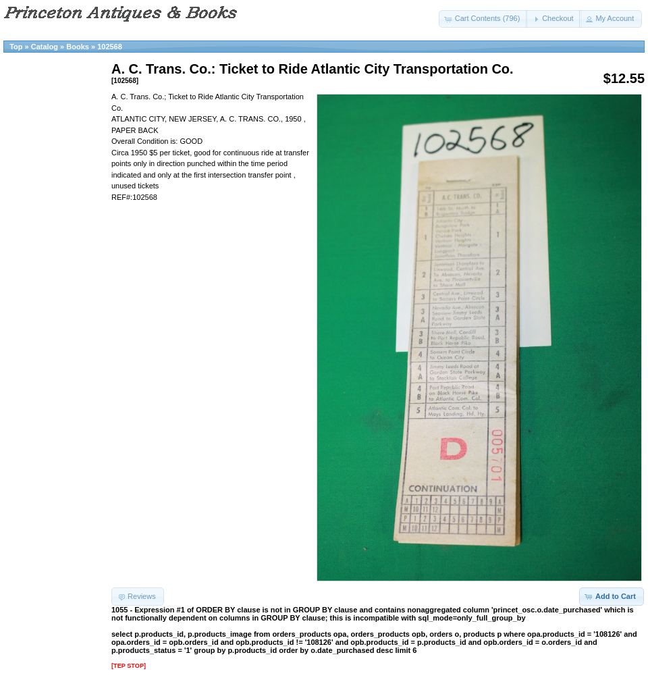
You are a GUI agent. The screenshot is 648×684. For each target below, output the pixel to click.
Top (15, 47)
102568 (109, 47)
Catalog (44, 47)
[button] (484, 19)
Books (77, 47)
